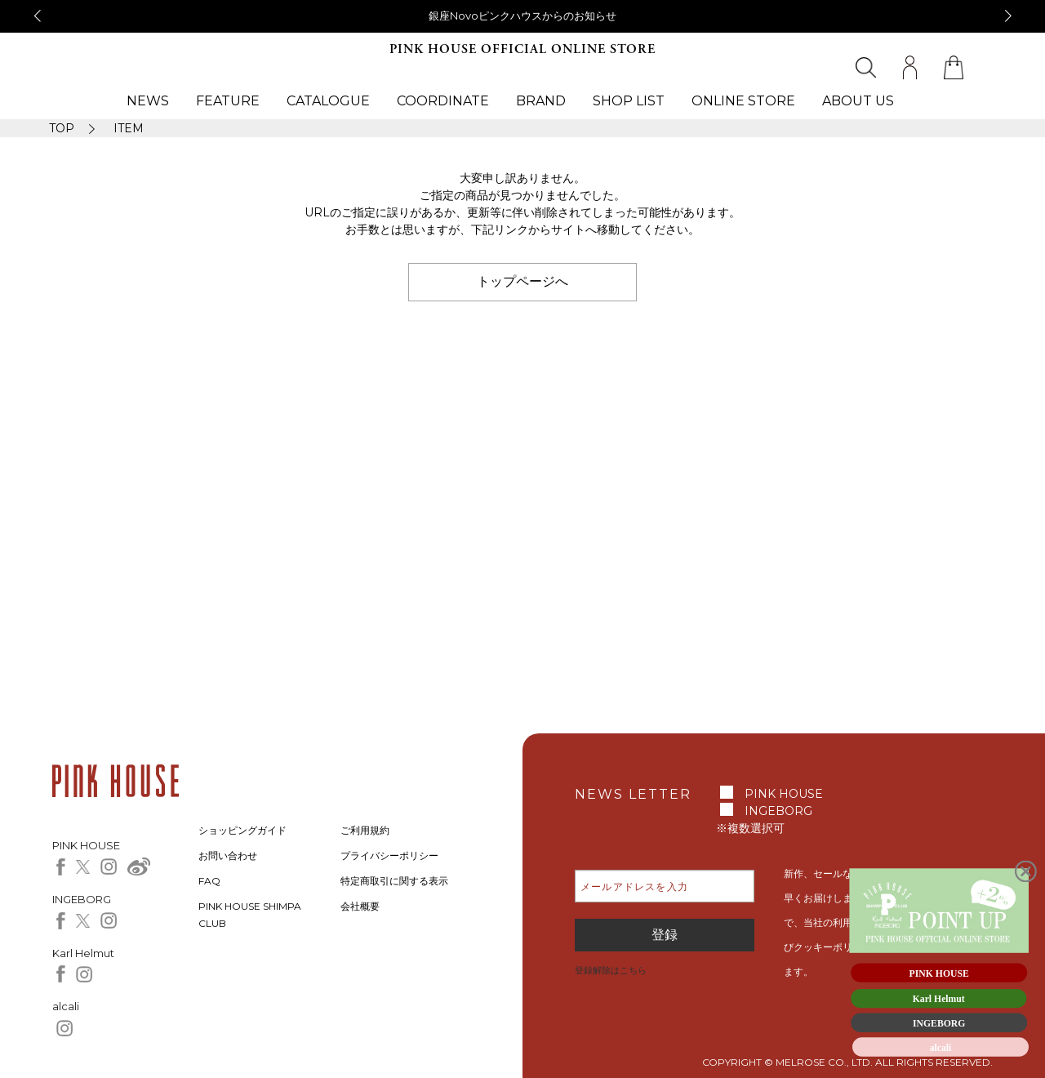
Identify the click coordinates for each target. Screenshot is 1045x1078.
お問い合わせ (227, 855)
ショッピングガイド (242, 830)
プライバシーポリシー (389, 855)
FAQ (209, 881)
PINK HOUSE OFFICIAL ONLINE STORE (522, 49)
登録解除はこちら (611, 970)
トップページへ (522, 281)
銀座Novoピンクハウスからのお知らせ (522, 15)
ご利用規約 (364, 830)
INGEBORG (778, 811)
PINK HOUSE (784, 793)
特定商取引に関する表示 (394, 881)
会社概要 (360, 906)
